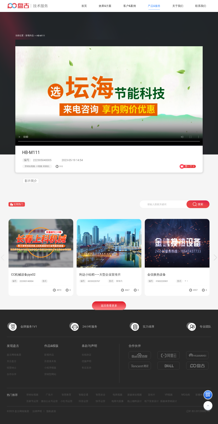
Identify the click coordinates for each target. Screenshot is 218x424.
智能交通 (83, 394)
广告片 (49, 394)
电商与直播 (117, 401)
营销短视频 (32, 394)
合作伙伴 (11, 374)
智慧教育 (66, 394)
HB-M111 (40, 35)
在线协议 (86, 354)
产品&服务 (154, 6)
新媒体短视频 (134, 394)
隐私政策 (51, 411)
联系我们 (200, 6)
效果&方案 (105, 6)
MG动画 (185, 394)
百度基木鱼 (50, 361)
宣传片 (151, 394)
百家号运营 (32, 401)
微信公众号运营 (49, 401)
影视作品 (30, 35)
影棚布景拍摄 (203, 394)
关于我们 (177, 6)
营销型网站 (50, 374)
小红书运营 (66, 401)
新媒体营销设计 (168, 401)
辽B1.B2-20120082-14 (197, 411)
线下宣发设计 (151, 401)
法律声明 (37, 411)
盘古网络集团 (14, 354)
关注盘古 (11, 361)
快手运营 (100, 401)
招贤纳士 (11, 367)
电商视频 (117, 394)
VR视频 (169, 394)
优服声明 (86, 361)
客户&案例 (129, 6)
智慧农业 (100, 394)
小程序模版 (50, 367)
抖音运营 (83, 401)
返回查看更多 (109, 308)
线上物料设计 (134, 401)
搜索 (198, 207)
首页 (84, 6)
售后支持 (86, 367)
